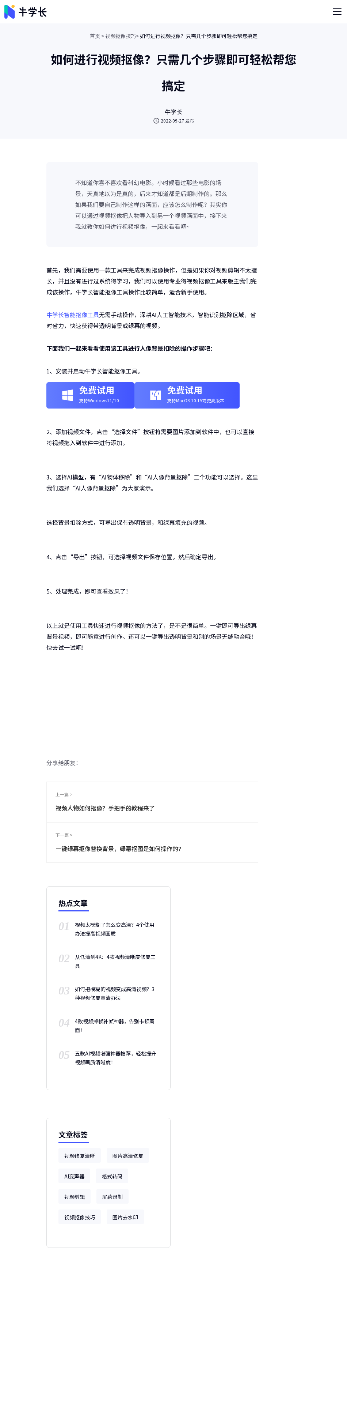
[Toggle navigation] (337, 11)
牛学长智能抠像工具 (72, 314)
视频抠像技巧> (122, 36)
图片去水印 (125, 1217)
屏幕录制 (112, 1196)
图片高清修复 (128, 1155)
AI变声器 (74, 1176)
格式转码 (112, 1176)
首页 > (97, 36)
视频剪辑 (74, 1196)
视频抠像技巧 (79, 1217)
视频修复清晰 (79, 1155)
